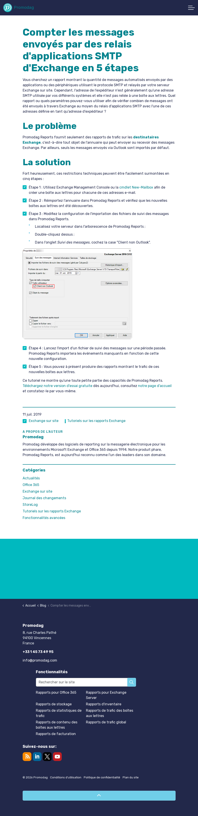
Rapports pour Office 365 (56, 692)
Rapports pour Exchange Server (106, 695)
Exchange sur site (43, 421)
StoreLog (30, 504)
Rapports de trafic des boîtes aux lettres (109, 713)
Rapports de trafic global (106, 722)
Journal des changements (44, 498)
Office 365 (31, 485)
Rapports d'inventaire (103, 704)
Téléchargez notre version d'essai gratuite (57, 386)
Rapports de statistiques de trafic (59, 713)
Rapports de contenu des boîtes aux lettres (56, 725)
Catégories (34, 470)
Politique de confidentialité (102, 777)
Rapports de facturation (56, 734)
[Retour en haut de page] (99, 796)
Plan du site (131, 777)
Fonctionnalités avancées (44, 518)
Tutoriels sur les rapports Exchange (96, 421)
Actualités (31, 478)
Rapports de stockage (54, 704)
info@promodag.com (40, 660)
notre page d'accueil (155, 386)
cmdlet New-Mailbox (136, 187)
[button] (131, 682)
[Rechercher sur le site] (86, 682)
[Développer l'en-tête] (191, 7)
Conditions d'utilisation (65, 777)
